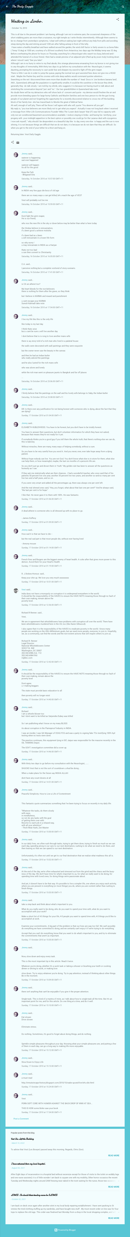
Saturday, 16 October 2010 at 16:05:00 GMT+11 (42, 256)
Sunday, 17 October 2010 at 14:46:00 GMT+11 (42, 751)
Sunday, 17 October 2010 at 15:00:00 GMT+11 (42, 832)
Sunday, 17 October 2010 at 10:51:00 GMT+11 (42, 582)
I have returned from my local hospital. (28, 1164)
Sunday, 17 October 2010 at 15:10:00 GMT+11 (42, 1005)
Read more (113, 1155)
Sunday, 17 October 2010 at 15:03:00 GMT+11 (42, 892)
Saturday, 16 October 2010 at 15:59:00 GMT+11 (42, 204)
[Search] (123, 7)
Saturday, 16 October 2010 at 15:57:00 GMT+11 (42, 179)
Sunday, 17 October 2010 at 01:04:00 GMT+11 (42, 415)
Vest (24, 589)
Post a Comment (21, 1119)
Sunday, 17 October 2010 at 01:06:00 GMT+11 (42, 499)
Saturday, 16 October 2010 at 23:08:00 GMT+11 (42, 397)
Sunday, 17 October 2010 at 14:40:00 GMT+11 (42, 699)
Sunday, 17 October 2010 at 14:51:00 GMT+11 (42, 782)
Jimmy (25, 154)
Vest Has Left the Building (22, 1139)
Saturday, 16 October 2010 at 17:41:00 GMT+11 (42, 272)
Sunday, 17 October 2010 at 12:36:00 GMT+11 (42, 605)
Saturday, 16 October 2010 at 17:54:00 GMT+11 (42, 307)
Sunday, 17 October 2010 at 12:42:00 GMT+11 (42, 662)
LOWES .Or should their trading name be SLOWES (34, 1195)
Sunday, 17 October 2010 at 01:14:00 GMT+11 (42, 547)
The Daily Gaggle (22, 6)
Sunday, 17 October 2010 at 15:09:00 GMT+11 (42, 980)
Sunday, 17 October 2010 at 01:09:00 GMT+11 (42, 522)
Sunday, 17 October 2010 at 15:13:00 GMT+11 (42, 1066)
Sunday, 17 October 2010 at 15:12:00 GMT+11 (42, 1050)
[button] (117, 20)
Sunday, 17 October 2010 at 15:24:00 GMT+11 (42, 1087)
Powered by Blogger (65, 1230)
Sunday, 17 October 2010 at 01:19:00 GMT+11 (42, 566)
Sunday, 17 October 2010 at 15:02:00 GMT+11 (42, 859)
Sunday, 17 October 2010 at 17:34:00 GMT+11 (42, 1112)
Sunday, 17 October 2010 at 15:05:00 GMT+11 (42, 940)
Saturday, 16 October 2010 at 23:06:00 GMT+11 (42, 381)
